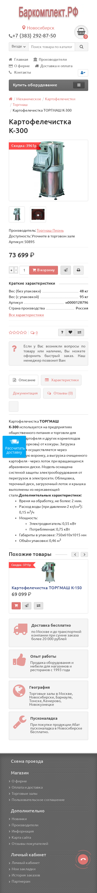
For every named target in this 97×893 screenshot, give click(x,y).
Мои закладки (22, 869)
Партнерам (19, 881)
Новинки (18, 819)
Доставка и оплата (53, 66)
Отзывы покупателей (28, 844)
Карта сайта (20, 837)
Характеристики (62, 380)
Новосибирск (37, 27)
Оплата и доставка (26, 787)
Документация (25, 393)
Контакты (20, 72)
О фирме (19, 66)
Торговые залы (23, 793)
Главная (18, 59)
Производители (50, 59)
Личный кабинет (24, 863)
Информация (21, 831)
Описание (24, 380)
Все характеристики (26, 315)
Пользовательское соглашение (37, 800)
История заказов (24, 875)
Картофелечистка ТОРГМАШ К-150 (47, 587)
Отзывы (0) (60, 393)
